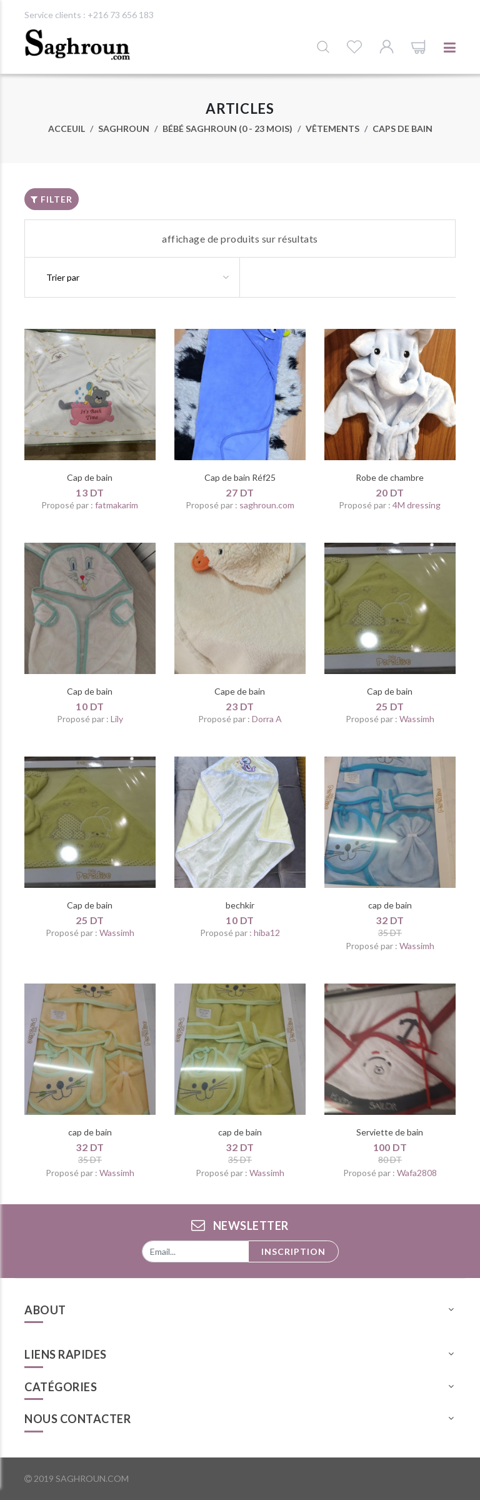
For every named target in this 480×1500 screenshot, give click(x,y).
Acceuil (66, 128)
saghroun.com (266, 505)
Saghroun (123, 128)
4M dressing (416, 505)
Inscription (293, 1251)
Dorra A (267, 718)
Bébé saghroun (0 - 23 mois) (227, 128)
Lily (117, 718)
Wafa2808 (417, 1172)
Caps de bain (402, 128)
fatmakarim (116, 505)
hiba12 (267, 932)
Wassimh (416, 718)
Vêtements (332, 128)
